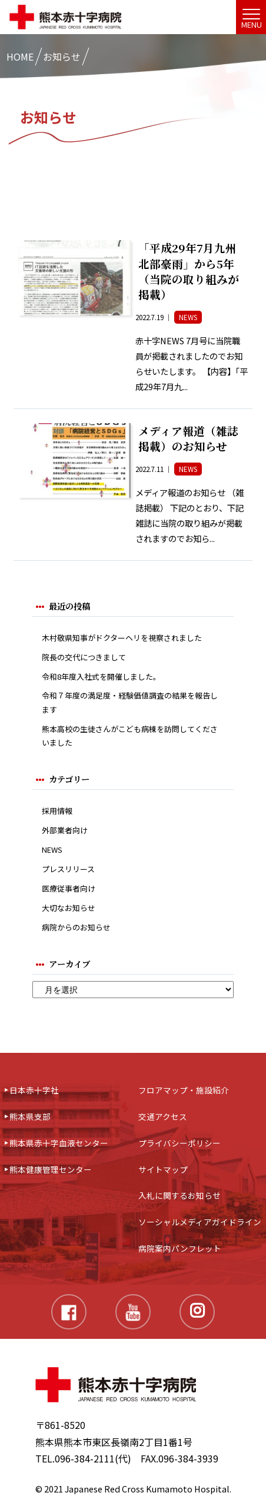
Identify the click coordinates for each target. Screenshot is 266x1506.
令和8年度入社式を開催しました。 (101, 676)
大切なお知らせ (68, 907)
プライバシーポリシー (179, 1143)
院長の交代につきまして (84, 657)
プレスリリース (68, 869)
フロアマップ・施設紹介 (183, 1090)
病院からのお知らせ (76, 927)
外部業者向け (65, 830)
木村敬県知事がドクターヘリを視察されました (122, 637)
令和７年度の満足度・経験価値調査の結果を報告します (130, 702)
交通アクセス (162, 1116)
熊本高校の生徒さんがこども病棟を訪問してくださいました (130, 735)
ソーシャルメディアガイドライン (199, 1222)
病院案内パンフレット (179, 1248)
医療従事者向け (68, 888)
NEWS (52, 849)
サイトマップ (163, 1169)
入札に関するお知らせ (179, 1195)
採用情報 (57, 810)
